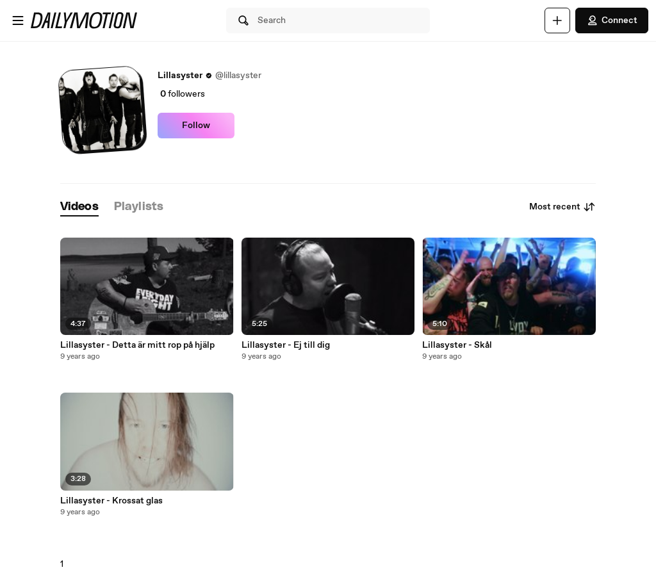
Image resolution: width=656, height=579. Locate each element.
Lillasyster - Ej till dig (286, 345)
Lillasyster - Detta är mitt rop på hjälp (137, 345)
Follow (196, 125)
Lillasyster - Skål (457, 345)
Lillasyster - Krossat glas (111, 501)
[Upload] (557, 20)
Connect (611, 20)
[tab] (79, 207)
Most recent (562, 206)
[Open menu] (18, 20)
